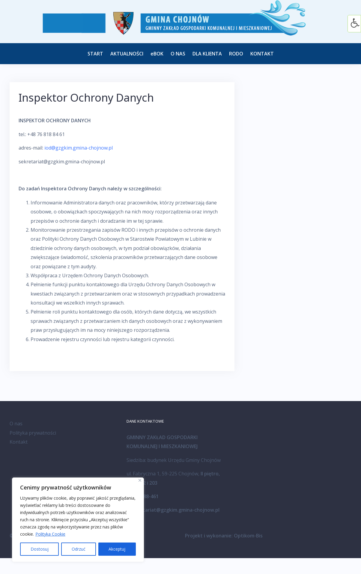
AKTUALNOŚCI (126, 53)
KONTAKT (262, 53)
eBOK (157, 53)
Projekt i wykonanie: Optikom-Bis (224, 535)
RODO (236, 53)
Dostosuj (40, 549)
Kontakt (19, 442)
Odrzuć (78, 549)
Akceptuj (117, 549)
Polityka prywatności (33, 433)
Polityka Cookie (50, 534)
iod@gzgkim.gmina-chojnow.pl (78, 147)
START (95, 53)
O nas (16, 423)
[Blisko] (140, 480)
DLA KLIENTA (207, 53)
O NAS (178, 53)
